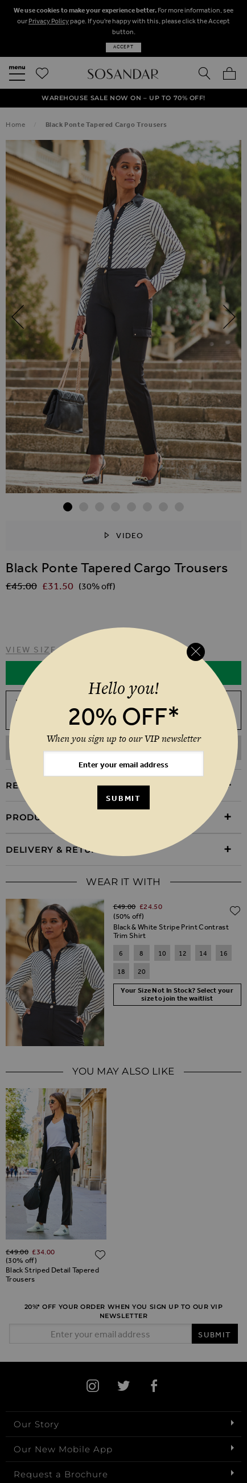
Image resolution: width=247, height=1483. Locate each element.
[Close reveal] (196, 652)
